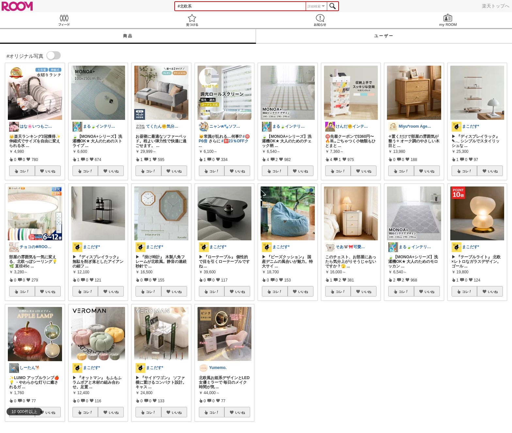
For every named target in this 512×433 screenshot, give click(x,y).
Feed (64, 20)
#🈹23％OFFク (234, 141)
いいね (50, 171)
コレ (24, 171)
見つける (192, 20)
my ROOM (448, 20)
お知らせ (320, 20)
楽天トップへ (495, 5)
